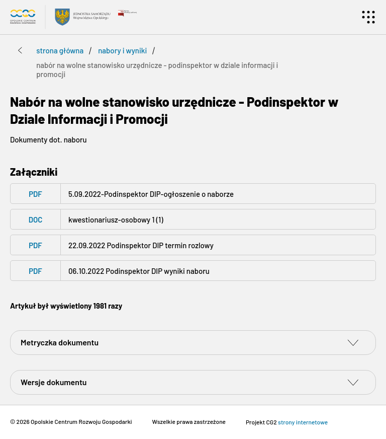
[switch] (352, 342)
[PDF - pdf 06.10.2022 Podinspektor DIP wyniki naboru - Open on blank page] (193, 270)
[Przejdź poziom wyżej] (20, 50)
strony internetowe (303, 421)
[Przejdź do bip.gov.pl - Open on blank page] (127, 12)
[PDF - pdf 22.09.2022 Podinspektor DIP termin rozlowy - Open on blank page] (193, 245)
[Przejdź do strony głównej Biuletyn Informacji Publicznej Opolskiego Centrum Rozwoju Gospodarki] (60, 17)
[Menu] (368, 17)
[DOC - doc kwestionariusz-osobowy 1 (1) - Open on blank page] (193, 219)
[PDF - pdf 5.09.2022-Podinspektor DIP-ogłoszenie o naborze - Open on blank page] (193, 193)
